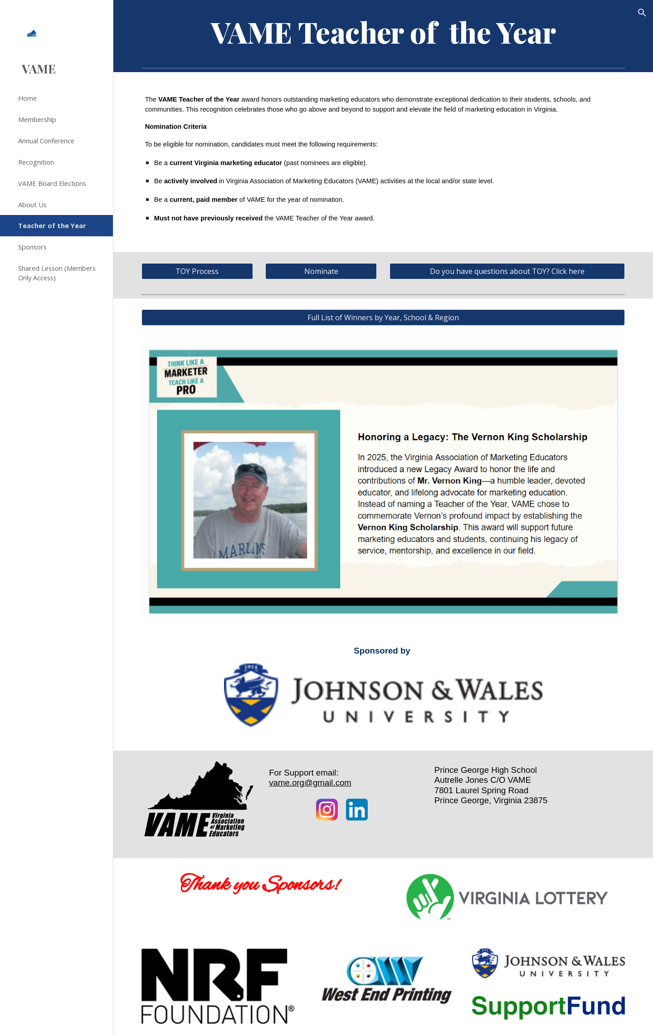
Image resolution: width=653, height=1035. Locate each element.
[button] (642, 13)
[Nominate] (321, 271)
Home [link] (27, 98)
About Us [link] (32, 204)
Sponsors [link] (32, 246)
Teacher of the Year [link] (52, 225)
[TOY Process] (197, 271)
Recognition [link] (36, 161)
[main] (383, 32)
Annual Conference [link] (46, 140)
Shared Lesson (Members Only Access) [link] (57, 273)
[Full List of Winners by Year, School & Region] (383, 317)
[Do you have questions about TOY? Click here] (507, 271)
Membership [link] (37, 119)
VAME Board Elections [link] (52, 183)
